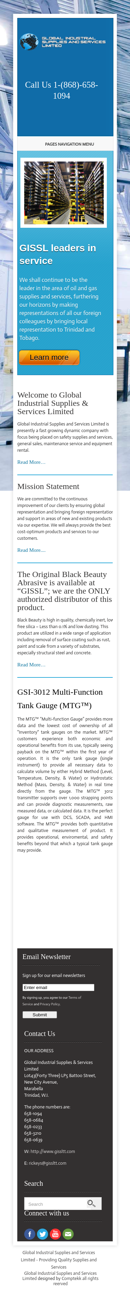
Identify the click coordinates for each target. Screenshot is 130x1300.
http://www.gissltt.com (52, 1151)
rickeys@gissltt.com (47, 1163)
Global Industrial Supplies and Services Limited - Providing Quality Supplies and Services (59, 1260)
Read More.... (31, 550)
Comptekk (71, 1278)
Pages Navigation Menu (62, 144)
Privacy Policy (50, 1004)
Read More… (31, 462)
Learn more (49, 357)
